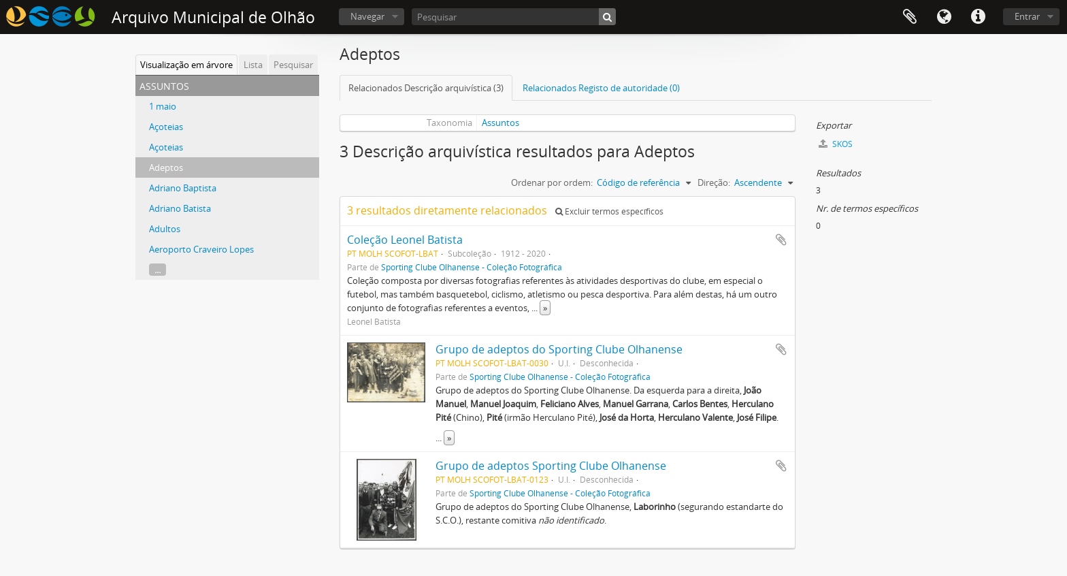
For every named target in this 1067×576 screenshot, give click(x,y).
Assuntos (500, 122)
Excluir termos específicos (609, 211)
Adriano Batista (180, 208)
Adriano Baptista (182, 188)
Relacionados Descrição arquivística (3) (426, 88)
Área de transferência (910, 17)
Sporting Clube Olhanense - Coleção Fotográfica (471, 266)
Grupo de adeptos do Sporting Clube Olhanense (559, 349)
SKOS (836, 144)
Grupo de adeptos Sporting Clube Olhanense (551, 465)
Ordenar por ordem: (552, 182)
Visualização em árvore (186, 65)
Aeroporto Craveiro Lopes (201, 249)
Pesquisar (293, 65)
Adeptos (166, 167)
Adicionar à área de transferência (781, 239)
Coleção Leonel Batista (405, 239)
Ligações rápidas (978, 17)
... (157, 269)
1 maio (162, 106)
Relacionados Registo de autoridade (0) (601, 88)
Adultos (164, 229)
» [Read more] (545, 308)
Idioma (944, 17)
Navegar (367, 16)
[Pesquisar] (514, 16)
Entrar (1027, 16)
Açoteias (166, 127)
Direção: (713, 182)
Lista (253, 65)
